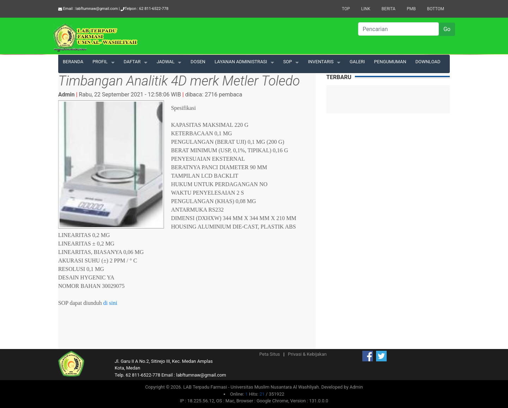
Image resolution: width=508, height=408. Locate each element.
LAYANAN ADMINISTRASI (240, 61)
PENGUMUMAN (390, 61)
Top (346, 8)
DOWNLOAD (428, 61)
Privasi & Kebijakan (307, 354)
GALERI (357, 61)
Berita (388, 8)
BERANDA (73, 61)
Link (365, 8)
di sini (111, 303)
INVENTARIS (321, 61)
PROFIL (100, 61)
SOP (287, 61)
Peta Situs (269, 354)
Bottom (435, 8)
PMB (411, 8)
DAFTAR (132, 61)
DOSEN (197, 61)
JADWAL (166, 61)
